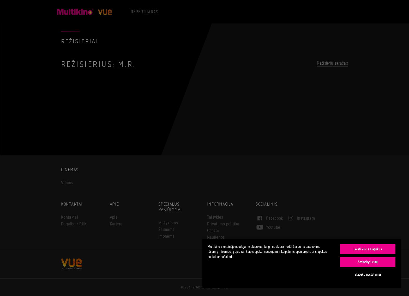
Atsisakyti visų (367, 262)
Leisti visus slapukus (367, 249)
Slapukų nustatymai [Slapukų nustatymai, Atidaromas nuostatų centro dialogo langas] (367, 274)
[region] (301, 263)
